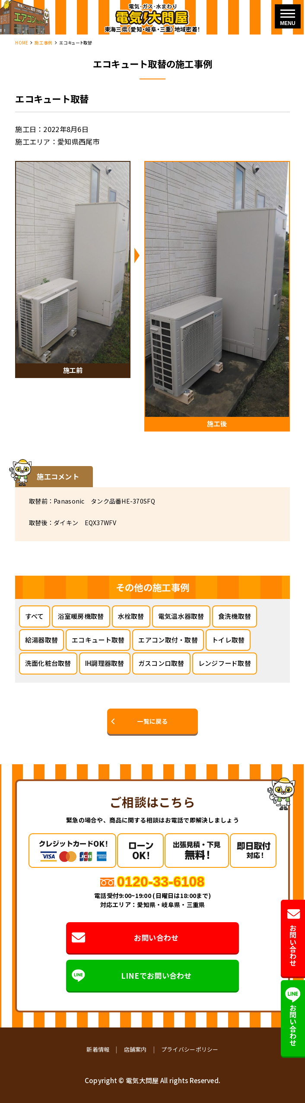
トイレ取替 (228, 639)
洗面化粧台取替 (48, 663)
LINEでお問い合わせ (132, 975)
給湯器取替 (41, 639)
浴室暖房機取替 (81, 616)
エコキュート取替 (98, 639)
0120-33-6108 (161, 881)
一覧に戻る (152, 721)
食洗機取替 (234, 616)
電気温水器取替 (181, 616)
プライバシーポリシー (190, 1049)
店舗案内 (135, 1049)
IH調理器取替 (104, 663)
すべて (34, 616)
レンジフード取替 (224, 663)
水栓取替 (131, 616)
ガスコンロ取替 (161, 663)
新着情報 (97, 1049)
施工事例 (43, 43)
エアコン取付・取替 (168, 639)
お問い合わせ (125, 937)
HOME (21, 43)
